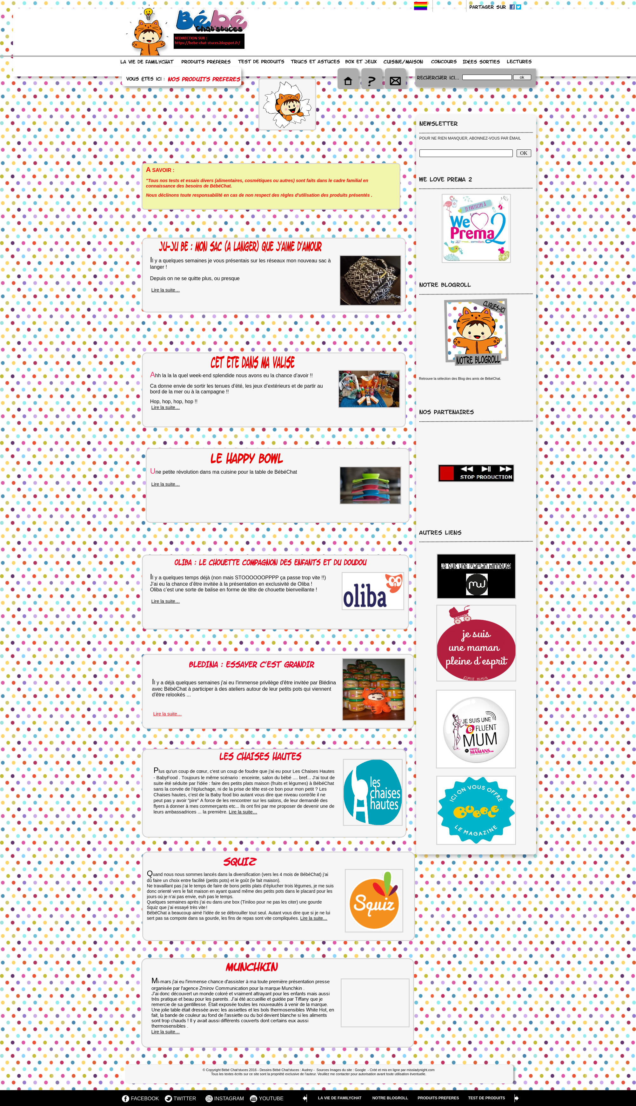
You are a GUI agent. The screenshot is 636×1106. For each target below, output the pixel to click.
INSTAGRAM (229, 1098)
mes (194, 806)
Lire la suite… (165, 601)
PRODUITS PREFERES (438, 1098)
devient (271, 1015)
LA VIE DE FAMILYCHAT (340, 1098)
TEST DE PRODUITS (486, 1098)
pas (210, 896)
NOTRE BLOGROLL (390, 1098)
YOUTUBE (271, 1098)
